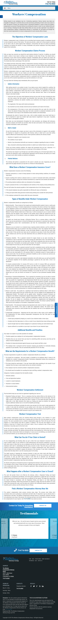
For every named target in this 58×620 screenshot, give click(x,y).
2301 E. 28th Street (7, 573)
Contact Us (42, 505)
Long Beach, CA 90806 (8, 576)
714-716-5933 (50, 4)
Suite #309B (6, 575)
